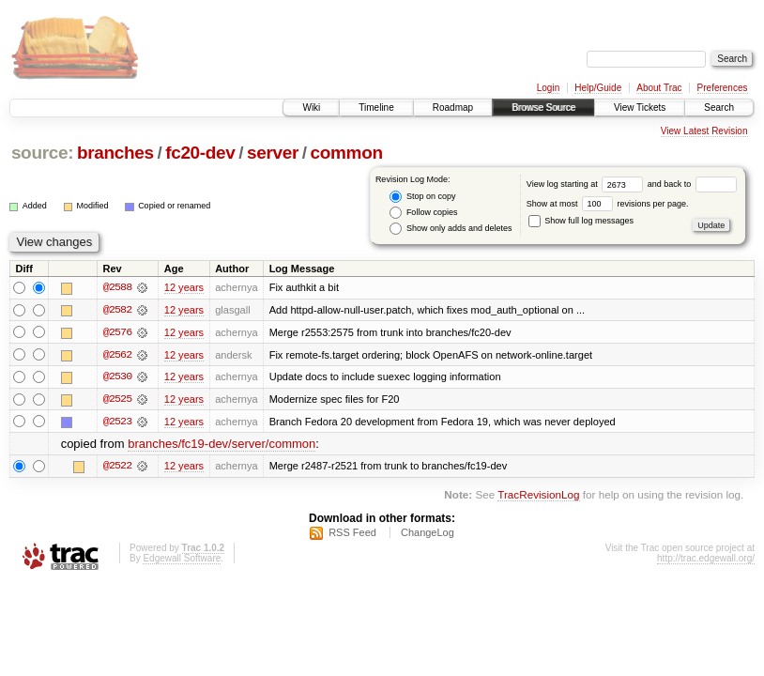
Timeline (376, 107)
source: (42, 152)
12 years (184, 287)
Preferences (722, 88)
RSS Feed (352, 534)
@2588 (117, 287)
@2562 (117, 354)
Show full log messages (581, 220)
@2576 (117, 332)
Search (719, 107)
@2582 (117, 309)
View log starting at (587, 184)
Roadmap (453, 107)
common (347, 152)
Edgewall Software (182, 560)
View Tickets (639, 107)
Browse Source (543, 107)
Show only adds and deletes (451, 229)
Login (548, 88)
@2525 (117, 399)
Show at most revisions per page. (608, 203)
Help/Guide (597, 88)
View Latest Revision (704, 131)
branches (115, 152)
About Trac (658, 88)
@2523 (117, 422)
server (272, 152)
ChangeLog (427, 534)
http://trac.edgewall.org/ (706, 560)
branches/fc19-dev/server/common (221, 445)
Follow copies (423, 213)
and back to (692, 184)
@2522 (117, 467)
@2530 (117, 377)
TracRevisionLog (538, 496)
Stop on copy (422, 197)
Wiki (311, 107)
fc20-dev (200, 152)
